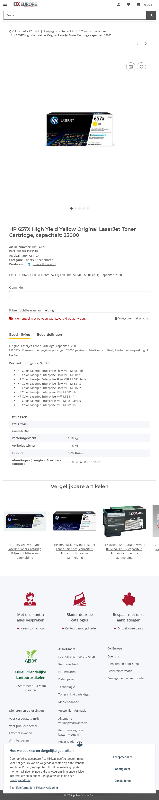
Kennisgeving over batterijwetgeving (70, 732)
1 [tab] (71, 208)
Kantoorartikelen (69, 664)
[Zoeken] (151, 15)
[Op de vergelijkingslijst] (130, 66)
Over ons (113, 656)
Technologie (66, 687)
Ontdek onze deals (130, 628)
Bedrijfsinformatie (21, 787)
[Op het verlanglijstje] (141, 66)
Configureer (122, 769)
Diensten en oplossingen (124, 664)
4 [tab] (83, 208)
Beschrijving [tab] (19, 335)
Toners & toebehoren (38, 260)
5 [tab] (88, 208)
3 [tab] (79, 208)
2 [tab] (75, 208)
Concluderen (122, 780)
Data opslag (66, 679)
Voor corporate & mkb (24, 718)
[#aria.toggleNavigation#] (5, 2)
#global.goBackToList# (25, 31)
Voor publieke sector (23, 726)
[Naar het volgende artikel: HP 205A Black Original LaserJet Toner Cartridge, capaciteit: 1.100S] (146, 43)
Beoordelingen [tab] (49, 335)
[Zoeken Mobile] (75, 15)
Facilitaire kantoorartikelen (76, 656)
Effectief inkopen (20, 733)
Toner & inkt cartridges (74, 694)
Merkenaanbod (68, 702)
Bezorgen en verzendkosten (126, 678)
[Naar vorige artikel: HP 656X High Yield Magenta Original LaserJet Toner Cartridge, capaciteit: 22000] (137, 43)
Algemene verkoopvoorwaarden (72, 721)
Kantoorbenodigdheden (81, 628)
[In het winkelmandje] (12, 57)
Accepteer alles (122, 757)
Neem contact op (32, 628)
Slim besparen (19, 740)
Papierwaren (67, 672)
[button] (118, 4)
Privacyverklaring (21, 780)
